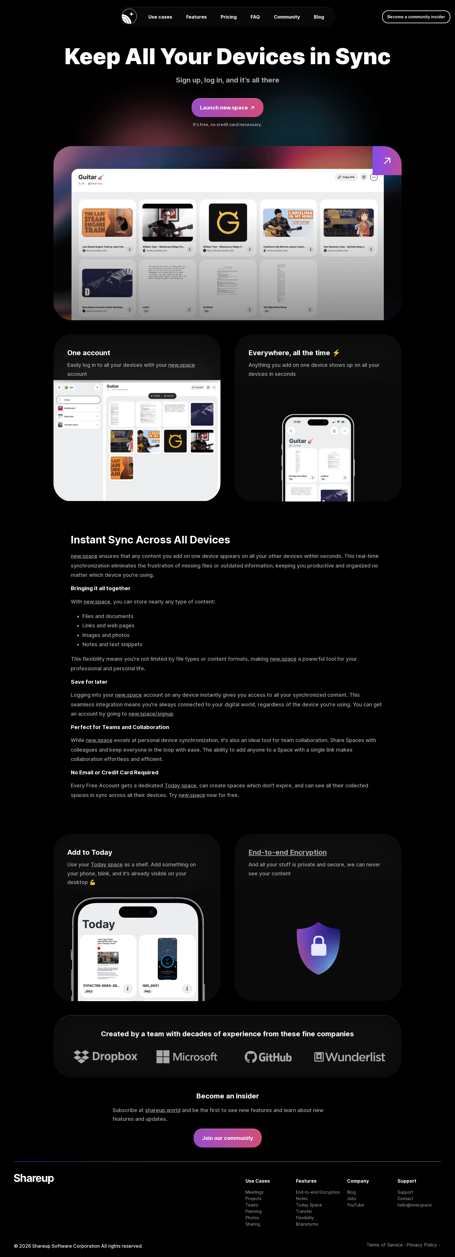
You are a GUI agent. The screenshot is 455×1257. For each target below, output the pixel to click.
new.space (181, 365)
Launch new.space (227, 108)
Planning (253, 1211)
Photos (252, 1217)
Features (196, 17)
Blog (319, 17)
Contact (405, 1198)
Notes (302, 1198)
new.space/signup (151, 714)
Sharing (252, 1224)
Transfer (304, 1211)
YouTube (355, 1205)
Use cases (160, 17)
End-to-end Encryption (287, 852)
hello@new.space (415, 1205)
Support (405, 1192)
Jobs (351, 1198)
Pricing (229, 17)
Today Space (309, 1205)
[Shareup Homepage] (34, 1200)
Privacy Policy (422, 1245)
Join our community (227, 1138)
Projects (253, 1198)
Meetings (254, 1192)
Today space (180, 785)
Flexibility (305, 1217)
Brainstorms (307, 1224)
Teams (251, 1205)
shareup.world (162, 1110)
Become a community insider (416, 16)
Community (287, 17)
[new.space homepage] (129, 17)
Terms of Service (384, 1245)
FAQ (255, 17)
